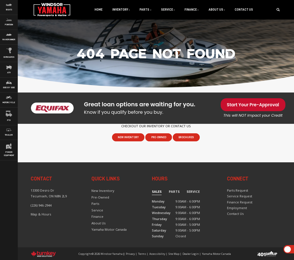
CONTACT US (181, 126)
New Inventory (128, 137)
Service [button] (168, 9)
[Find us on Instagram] (232, 227)
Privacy (130, 254)
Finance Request (239, 202)
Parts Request (237, 190)
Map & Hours (41, 214)
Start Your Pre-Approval (253, 105)
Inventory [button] (121, 9)
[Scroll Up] (287, 249)
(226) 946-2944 (41, 205)
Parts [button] (145, 9)
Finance (97, 216)
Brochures (186, 137)
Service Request (239, 196)
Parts (95, 203)
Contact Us (244, 9)
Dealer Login (191, 254)
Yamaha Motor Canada (109, 229)
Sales (157, 191)
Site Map (173, 254)
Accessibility (157, 254)
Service (97, 210)
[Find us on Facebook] (228, 227)
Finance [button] (192, 9)
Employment (237, 208)
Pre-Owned (158, 137)
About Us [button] (217, 9)
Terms (142, 254)
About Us (98, 223)
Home (99, 9)
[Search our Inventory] (280, 9)
